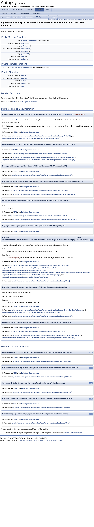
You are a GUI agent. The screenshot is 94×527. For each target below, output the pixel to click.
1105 (15, 306)
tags (22, 86)
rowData (23, 83)
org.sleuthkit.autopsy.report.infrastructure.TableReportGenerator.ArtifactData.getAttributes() (43, 377)
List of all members (88, 19)
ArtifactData (53, 17)
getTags (23, 59)
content (23, 81)
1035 (15, 404)
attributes (24, 78)
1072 (15, 212)
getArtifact (24, 43)
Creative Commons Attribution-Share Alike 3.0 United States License (40, 440)
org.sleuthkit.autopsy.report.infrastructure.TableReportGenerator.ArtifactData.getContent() (42, 392)
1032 (15, 357)
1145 (15, 262)
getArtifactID (25, 46)
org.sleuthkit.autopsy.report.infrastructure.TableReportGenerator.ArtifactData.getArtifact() (40, 265)
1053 (15, 187)
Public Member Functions (53, 19)
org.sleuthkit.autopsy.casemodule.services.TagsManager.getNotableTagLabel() (28, 272)
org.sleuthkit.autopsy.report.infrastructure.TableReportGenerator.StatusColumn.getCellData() (43, 157)
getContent (24, 51)
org (2, 17)
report (21, 17)
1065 (15, 231)
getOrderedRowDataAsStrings (22, 67)
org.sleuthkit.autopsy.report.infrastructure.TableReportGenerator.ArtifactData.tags (37, 331)
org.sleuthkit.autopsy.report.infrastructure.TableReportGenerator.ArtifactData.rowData (31, 312)
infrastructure (30, 17)
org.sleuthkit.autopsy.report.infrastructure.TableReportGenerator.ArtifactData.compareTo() (42, 175)
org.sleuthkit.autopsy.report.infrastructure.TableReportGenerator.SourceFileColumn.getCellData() (44, 219)
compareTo (24, 41)
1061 (15, 171)
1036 (15, 388)
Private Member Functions (67, 19)
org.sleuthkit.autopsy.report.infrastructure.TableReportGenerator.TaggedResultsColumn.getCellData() (45, 335)
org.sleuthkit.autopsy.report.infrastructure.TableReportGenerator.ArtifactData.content (38, 216)
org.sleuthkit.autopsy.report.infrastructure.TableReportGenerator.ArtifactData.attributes (39, 190)
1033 (15, 373)
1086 (15, 132)
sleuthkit (8, 17)
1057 (15, 328)
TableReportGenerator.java (29, 102)
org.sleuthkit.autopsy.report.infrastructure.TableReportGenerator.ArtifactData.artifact (38, 153)
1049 (15, 150)
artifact (23, 75)
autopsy (15, 17)
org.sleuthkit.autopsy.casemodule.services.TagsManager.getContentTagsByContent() (30, 268)
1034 (15, 419)
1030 (14, 102)
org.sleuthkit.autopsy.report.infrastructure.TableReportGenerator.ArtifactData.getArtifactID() (40, 136)
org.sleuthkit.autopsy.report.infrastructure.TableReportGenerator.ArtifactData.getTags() (31, 275)
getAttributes (25, 48)
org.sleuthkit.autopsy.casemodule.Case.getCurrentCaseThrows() (23, 270)
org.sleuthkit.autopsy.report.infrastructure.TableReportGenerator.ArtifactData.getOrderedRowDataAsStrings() (38, 160)
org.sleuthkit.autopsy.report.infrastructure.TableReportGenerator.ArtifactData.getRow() (31, 138)
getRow (23, 56)
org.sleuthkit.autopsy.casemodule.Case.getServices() (73, 272)
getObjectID (25, 54)
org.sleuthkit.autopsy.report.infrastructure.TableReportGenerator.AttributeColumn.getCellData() (43, 194)
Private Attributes (78, 19)
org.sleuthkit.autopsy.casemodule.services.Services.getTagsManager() (26, 277)
